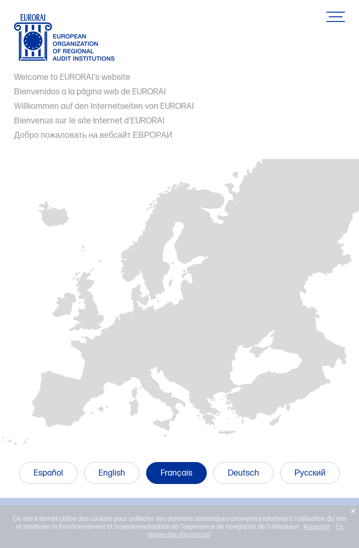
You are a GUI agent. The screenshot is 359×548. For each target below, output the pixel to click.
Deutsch (243, 473)
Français (176, 473)
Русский (310, 473)
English (112, 473)
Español (48, 473)
